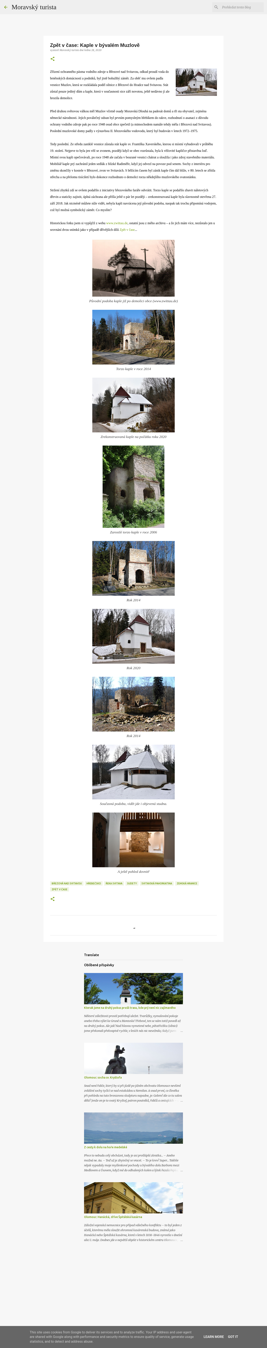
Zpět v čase (127, 229)
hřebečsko (94, 883)
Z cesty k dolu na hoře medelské (105, 1147)
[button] (52, 59)
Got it (233, 1337)
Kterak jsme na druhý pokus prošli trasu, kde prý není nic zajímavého (130, 1007)
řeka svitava (114, 883)
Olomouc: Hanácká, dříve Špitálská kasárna (113, 1217)
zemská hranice (187, 883)
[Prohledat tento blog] (242, 7)
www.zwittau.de (117, 223)
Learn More (214, 1337)
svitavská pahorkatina (157, 883)
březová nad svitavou (67, 883)
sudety (132, 883)
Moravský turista (34, 7)
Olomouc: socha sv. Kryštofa (103, 1077)
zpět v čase (59, 889)
